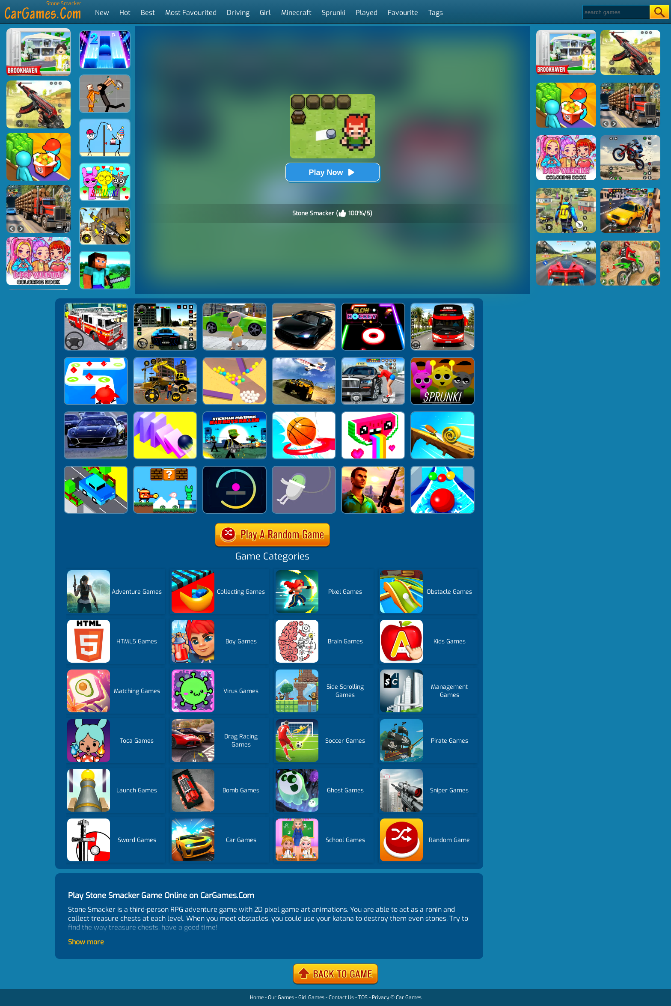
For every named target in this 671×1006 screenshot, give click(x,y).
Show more (86, 942)
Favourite (403, 12)
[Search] (615, 12)
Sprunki (333, 12)
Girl (265, 12)
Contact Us (341, 997)
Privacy (380, 997)
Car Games (409, 997)
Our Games (281, 997)
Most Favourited (191, 12)
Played (366, 12)
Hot (125, 12)
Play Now (332, 172)
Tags (435, 12)
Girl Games (311, 997)
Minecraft (296, 12)
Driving (238, 12)
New (102, 12)
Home (257, 997)
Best (148, 12)
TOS (363, 997)
